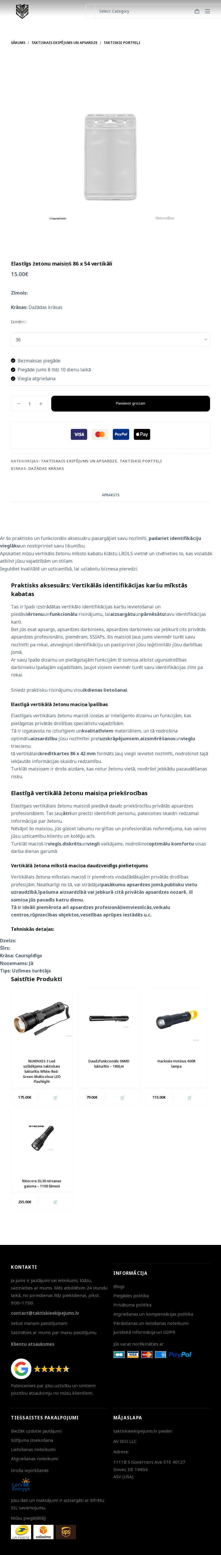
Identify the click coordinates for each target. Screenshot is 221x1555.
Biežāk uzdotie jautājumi (36, 1431)
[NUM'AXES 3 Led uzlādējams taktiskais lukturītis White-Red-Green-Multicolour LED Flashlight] (42, 1019)
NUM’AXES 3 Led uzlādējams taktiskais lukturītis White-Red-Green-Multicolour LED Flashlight (42, 1070)
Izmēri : (18, 321)
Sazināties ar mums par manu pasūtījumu (53, 1332)
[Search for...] (90, 11)
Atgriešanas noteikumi (34, 1458)
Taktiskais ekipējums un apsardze (79, 461)
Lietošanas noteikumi (33, 1449)
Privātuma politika (132, 1305)
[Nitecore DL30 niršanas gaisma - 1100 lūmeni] (42, 1137)
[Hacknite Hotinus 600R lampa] (176, 1019)
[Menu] (207, 11)
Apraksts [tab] (110, 495)
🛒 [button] (55, 1096)
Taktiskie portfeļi (141, 461)
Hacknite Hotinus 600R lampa (176, 1063)
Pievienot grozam (131, 403)
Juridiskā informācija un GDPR (144, 1332)
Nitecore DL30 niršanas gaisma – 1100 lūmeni (41, 1182)
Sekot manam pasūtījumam (39, 1323)
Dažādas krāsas (46, 468)
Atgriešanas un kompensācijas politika (153, 1314)
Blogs (119, 1286)
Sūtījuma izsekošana (32, 1440)
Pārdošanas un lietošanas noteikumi (150, 1323)
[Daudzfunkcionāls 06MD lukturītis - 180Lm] (109, 1019)
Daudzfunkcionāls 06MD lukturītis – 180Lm (108, 1063)
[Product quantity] (29, 404)
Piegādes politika (131, 1295)
